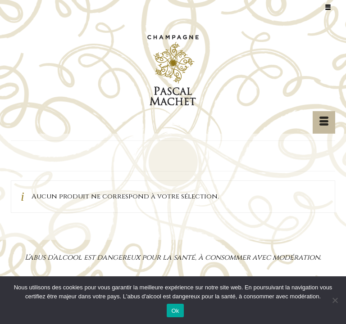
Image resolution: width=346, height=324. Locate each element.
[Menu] (324, 122)
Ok (175, 310)
